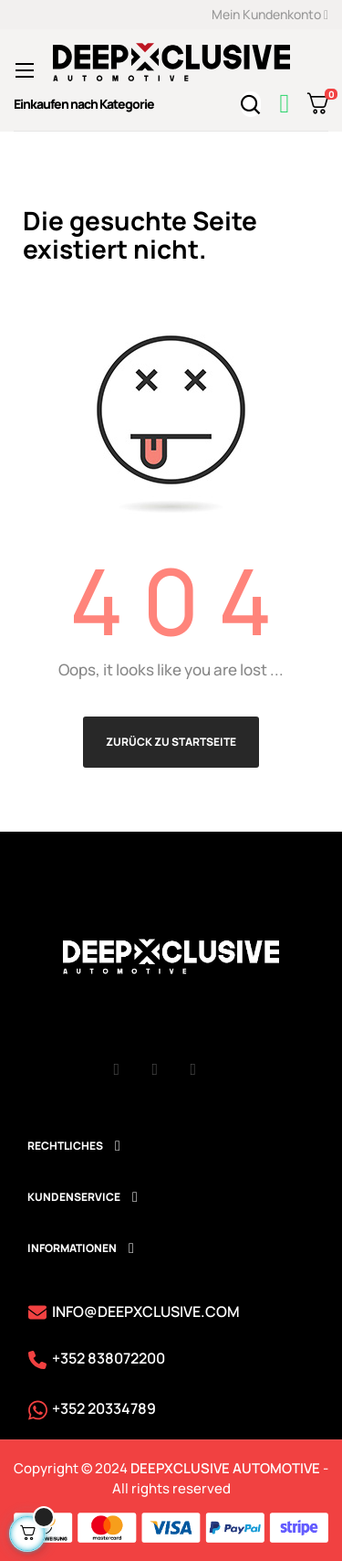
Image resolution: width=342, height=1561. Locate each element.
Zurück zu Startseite (171, 741)
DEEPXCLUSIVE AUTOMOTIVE (225, 1468)
